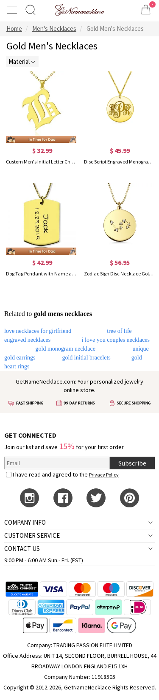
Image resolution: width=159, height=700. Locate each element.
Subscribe (132, 463)
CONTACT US (22, 549)
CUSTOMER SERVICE (32, 535)
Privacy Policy (104, 474)
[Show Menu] (13, 9)
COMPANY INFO (25, 522)
